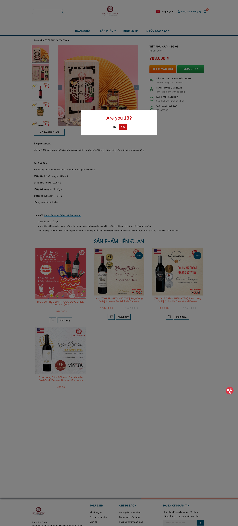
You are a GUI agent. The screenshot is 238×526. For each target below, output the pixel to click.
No (114, 126)
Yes (123, 126)
